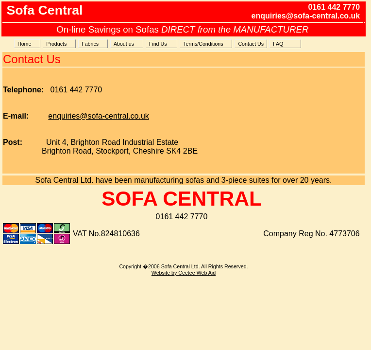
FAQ (285, 44)
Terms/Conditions (206, 44)
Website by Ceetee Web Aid (184, 273)
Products (59, 44)
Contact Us (251, 44)
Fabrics (93, 44)
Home (27, 44)
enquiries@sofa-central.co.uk (98, 116)
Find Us (161, 44)
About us (127, 44)
